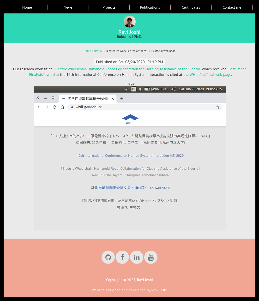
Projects (108, 7)
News (68, 7)
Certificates (191, 7)
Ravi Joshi (130, 32)
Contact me (232, 7)
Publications (150, 7)
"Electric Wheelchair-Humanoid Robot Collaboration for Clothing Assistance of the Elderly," (127, 68)
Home (27, 7)
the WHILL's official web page (207, 74)
